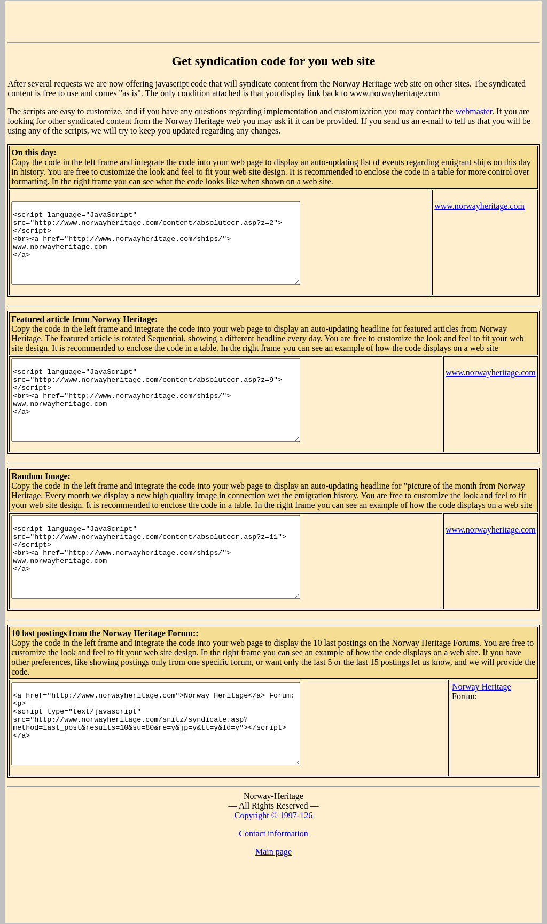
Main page (273, 915)
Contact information (273, 897)
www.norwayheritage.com (479, 205)
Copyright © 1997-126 (273, 879)
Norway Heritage (493, 734)
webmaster (474, 111)
